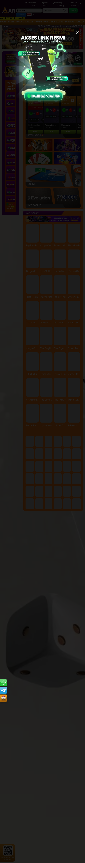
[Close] (78, 33)
